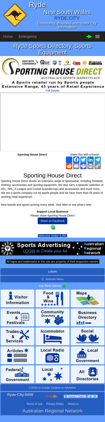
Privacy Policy (55, 403)
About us (72, 403)
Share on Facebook (52, 220)
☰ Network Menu (52, 279)
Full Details (52, 90)
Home (8, 36)
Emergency (28, 36)
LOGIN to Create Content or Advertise (52, 387)
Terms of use (34, 403)
